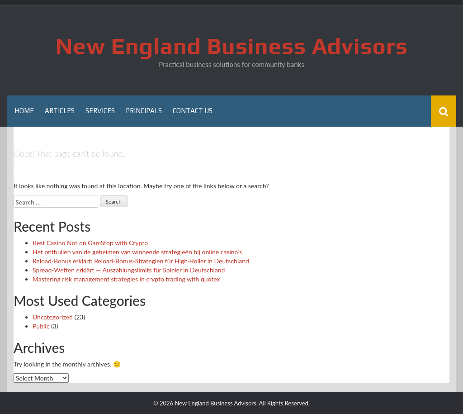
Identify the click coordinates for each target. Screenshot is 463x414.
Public (41, 326)
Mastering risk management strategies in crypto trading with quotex (126, 279)
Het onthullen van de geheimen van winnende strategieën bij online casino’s (137, 252)
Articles (60, 110)
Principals (144, 110)
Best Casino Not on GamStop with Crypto (90, 243)
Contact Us (193, 110)
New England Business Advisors (232, 46)
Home (24, 110)
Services (100, 110)
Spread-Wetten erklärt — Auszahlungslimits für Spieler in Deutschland (129, 270)
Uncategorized (53, 317)
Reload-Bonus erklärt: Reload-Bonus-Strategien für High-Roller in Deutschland (141, 261)
